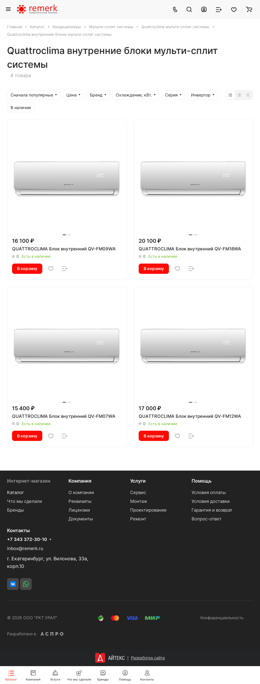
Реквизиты (79, 501)
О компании (81, 492)
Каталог (15, 492)
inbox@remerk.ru (25, 548)
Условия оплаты (209, 492)
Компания (79, 481)
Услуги (138, 481)
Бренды (15, 510)
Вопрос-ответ (207, 519)
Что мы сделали (24, 501)
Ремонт (138, 519)
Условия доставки (211, 501)
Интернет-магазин (28, 481)
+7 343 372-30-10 (27, 539)
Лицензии (79, 510)
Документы (80, 519)
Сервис (138, 492)
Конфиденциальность (222, 617)
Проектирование (148, 510)
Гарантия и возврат (212, 510)
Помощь (202, 481)
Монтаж (138, 501)
